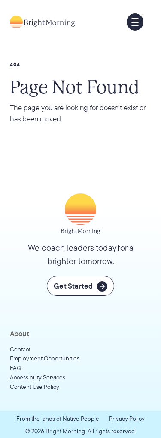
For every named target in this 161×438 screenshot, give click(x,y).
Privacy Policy (127, 418)
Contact (20, 349)
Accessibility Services (37, 377)
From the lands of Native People (57, 418)
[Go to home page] (42, 22)
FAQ (15, 367)
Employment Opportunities (44, 358)
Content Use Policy (34, 386)
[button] (135, 22)
